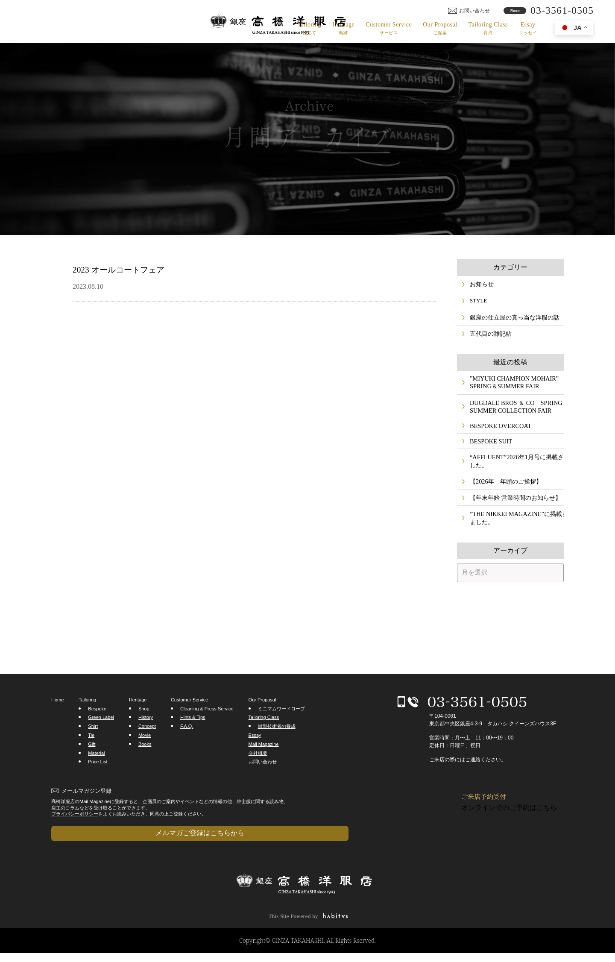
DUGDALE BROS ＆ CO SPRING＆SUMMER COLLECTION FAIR (512, 413)
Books (145, 761)
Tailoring (310, 28)
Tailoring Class (488, 28)
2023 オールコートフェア (134, 269)
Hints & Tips (192, 734)
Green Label (101, 734)
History (145, 734)
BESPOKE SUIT (489, 452)
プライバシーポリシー (74, 830)
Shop (143, 725)
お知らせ (481, 285)
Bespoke (97, 725)
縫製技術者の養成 (277, 743)
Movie (144, 752)
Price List (97, 779)
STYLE (478, 302)
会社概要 (258, 770)
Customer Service (389, 28)
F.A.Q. (186, 743)
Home (57, 717)
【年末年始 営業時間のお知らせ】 (512, 513)
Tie (91, 752)
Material (96, 770)
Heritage (343, 28)
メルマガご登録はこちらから (94, 845)
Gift (91, 761)
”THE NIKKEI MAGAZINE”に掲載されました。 (512, 535)
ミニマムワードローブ (281, 725)
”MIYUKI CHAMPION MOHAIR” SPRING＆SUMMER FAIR (510, 388)
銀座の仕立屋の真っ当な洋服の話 (511, 320)
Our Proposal (440, 28)
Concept (147, 743)
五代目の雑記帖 (489, 337)
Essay (528, 28)
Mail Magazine (264, 761)
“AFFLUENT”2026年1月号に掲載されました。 (513, 473)
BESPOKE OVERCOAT (497, 434)
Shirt (93, 743)
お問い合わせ (263, 779)
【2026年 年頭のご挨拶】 (503, 495)
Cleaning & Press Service (207, 725)
